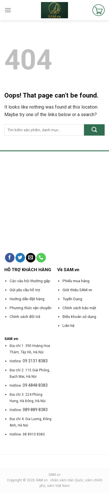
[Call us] (41, 258)
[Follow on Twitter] (20, 258)
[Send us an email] (30, 258)
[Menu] (7, 10)
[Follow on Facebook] (10, 258)
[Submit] (94, 130)
